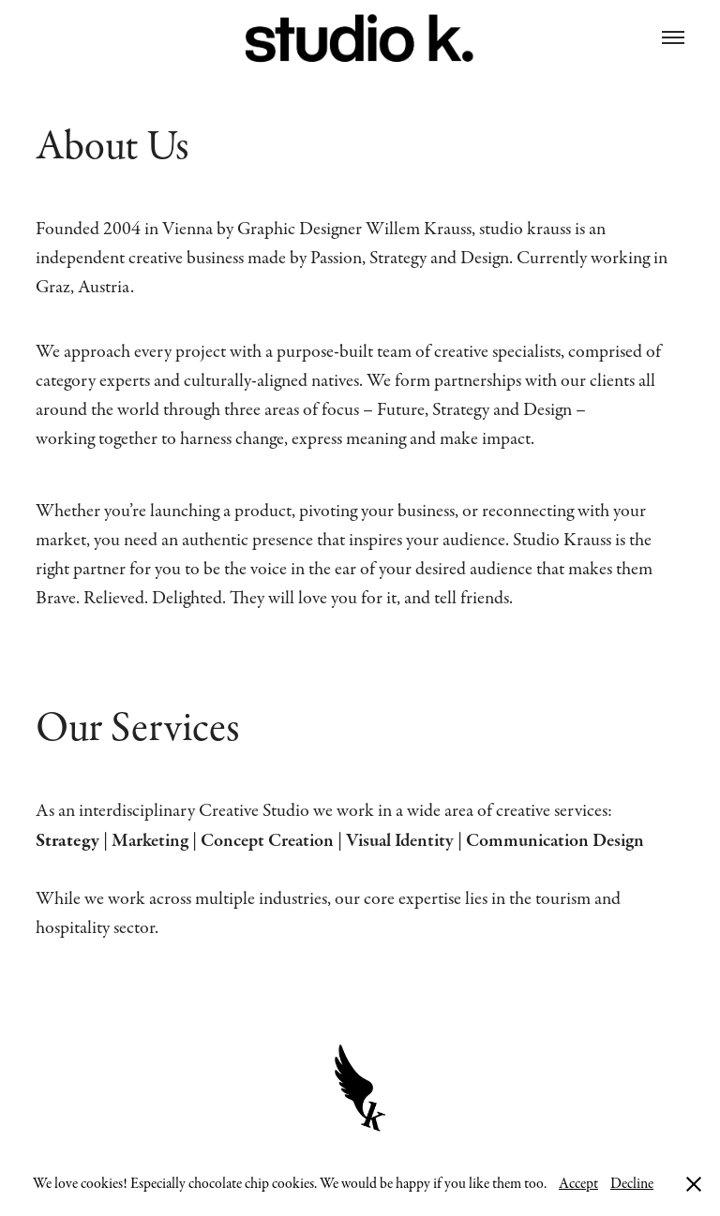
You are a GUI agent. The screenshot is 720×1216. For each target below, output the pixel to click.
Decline (631, 1183)
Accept (578, 1183)
